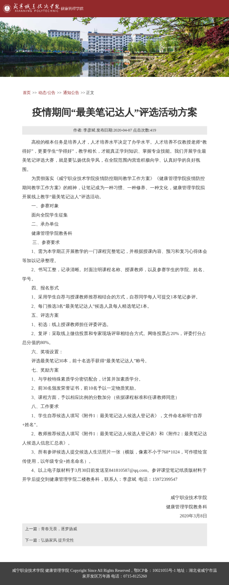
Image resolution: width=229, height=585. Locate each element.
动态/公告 (46, 91)
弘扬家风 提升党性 (57, 542)
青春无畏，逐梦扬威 (58, 530)
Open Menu (217, 8)
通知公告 (71, 91)
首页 (26, 91)
